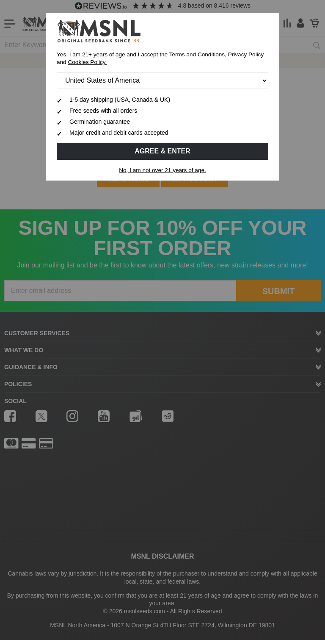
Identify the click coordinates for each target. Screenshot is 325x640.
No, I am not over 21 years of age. (162, 170)
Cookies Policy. (87, 62)
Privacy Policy (246, 54)
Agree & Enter (162, 151)
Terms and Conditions (197, 54)
